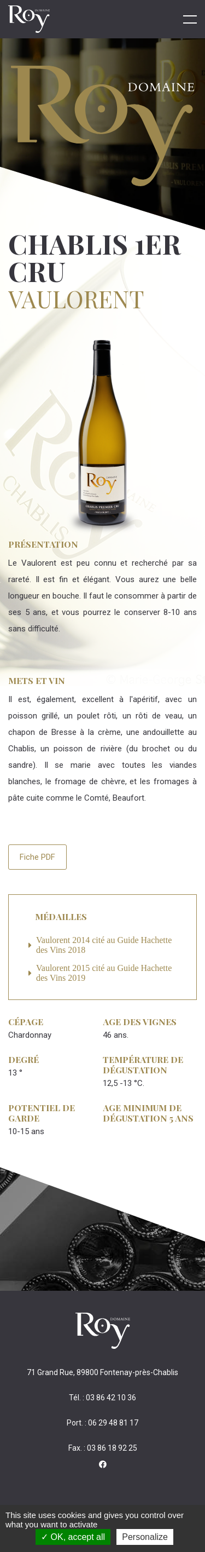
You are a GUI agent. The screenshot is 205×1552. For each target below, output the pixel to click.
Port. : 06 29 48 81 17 (102, 1422)
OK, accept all (73, 1537)
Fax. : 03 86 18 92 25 (102, 1448)
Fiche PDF (37, 857)
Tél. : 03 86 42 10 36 (102, 1397)
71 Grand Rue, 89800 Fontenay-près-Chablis (102, 1372)
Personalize (145, 1537)
